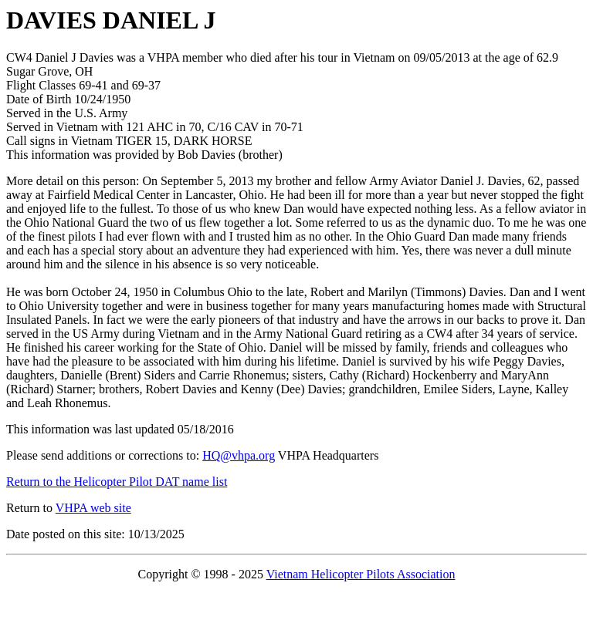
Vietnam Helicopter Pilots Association (361, 574)
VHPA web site (93, 507)
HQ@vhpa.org (238, 455)
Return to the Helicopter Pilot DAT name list (116, 481)
